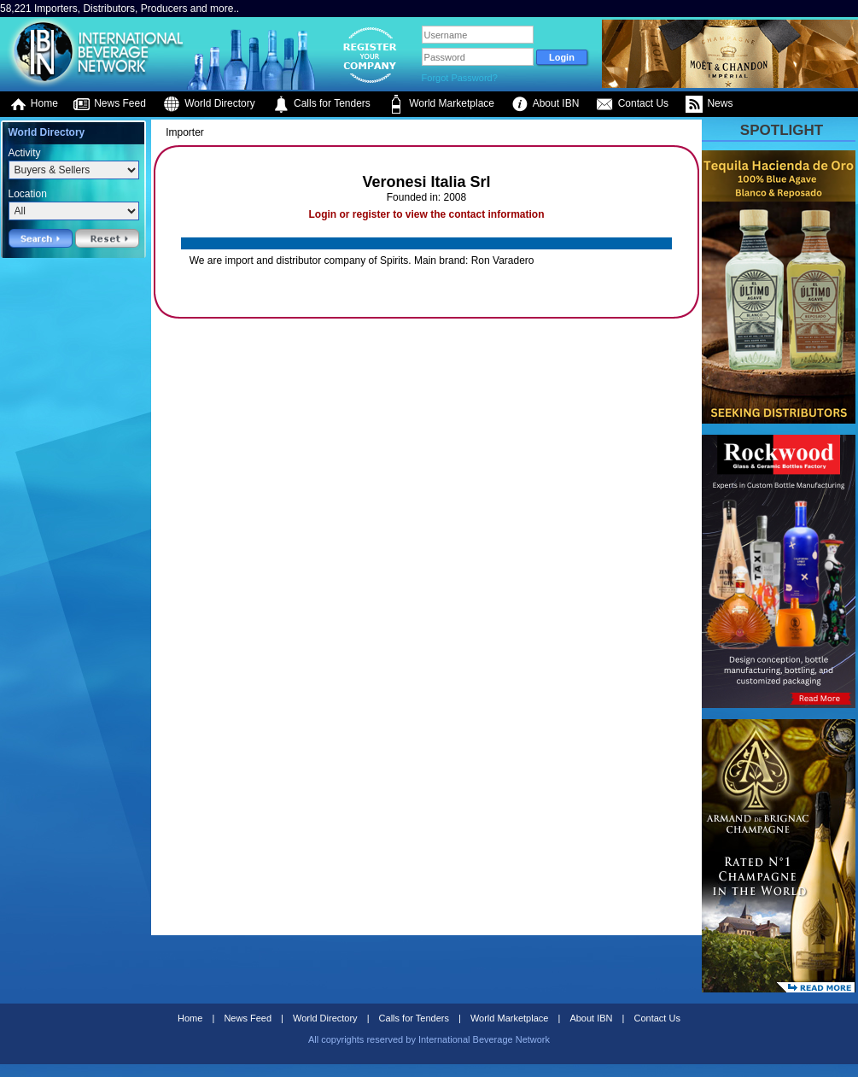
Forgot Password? (460, 78)
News (709, 104)
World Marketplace (441, 104)
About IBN (545, 104)
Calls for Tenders (321, 104)
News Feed (109, 104)
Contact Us (632, 104)
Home (33, 104)
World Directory (209, 104)
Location (28, 194)
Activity (25, 153)
